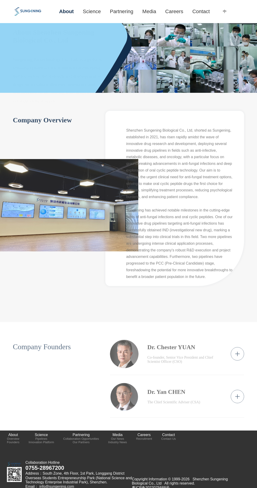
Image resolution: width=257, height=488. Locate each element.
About (13, 435)
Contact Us (168, 438)
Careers (144, 435)
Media (117, 435)
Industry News (117, 442)
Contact (168, 435)
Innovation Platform (41, 442)
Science (41, 435)
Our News (117, 438)
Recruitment (144, 438)
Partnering (81, 435)
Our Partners (81, 442)
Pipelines (41, 438)
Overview (13, 438)
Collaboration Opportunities (81, 438)
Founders (13, 442)
